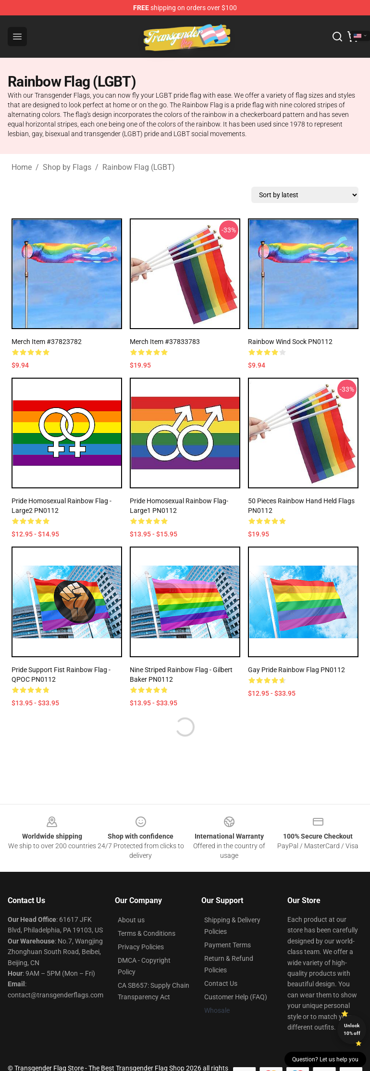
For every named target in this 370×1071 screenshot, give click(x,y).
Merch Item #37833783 (165, 341)
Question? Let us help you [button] (325, 1059)
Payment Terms (227, 945)
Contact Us (220, 983)
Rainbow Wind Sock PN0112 (290, 341)
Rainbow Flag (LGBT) (138, 167)
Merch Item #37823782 (47, 341)
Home (22, 167)
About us (131, 920)
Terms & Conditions (146, 933)
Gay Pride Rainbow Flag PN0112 (296, 670)
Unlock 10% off (352, 1029)
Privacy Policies (141, 947)
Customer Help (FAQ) (235, 997)
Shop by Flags (67, 167)
